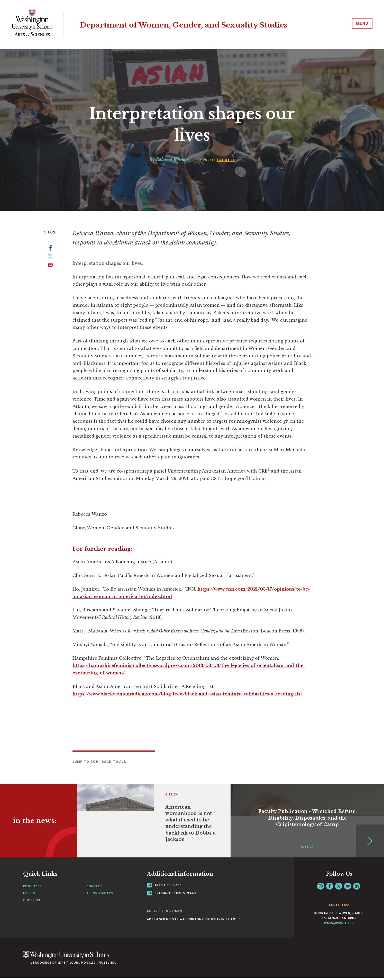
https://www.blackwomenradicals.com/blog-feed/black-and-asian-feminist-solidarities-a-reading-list (187, 693)
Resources (32, 886)
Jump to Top (85, 761)
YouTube (348, 886)
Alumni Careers (100, 893)
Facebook (330, 886)
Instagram (321, 886)
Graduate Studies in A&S (171, 893)
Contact (94, 886)
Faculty (226, 159)
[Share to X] (50, 257)
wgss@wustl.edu (339, 923)
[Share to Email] (50, 266)
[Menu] (360, 24)
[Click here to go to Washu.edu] (66, 957)
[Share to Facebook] (50, 249)
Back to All (114, 761)
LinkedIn (357, 886)
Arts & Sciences (164, 885)
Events (29, 893)
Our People (33, 900)
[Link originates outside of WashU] (154, 820)
